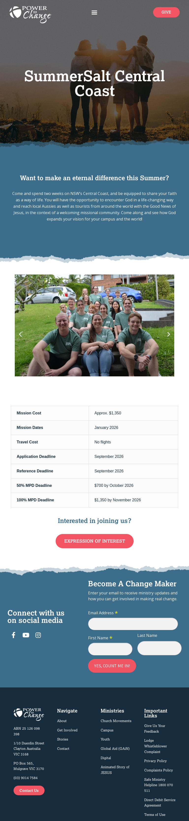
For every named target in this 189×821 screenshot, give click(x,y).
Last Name (147, 635)
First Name (100, 638)
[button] (94, 12)
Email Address (103, 613)
